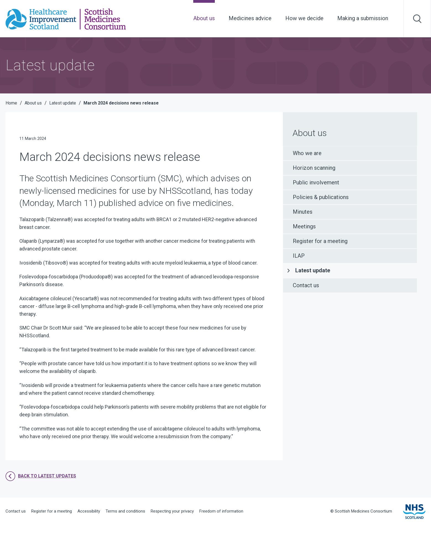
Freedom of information (221, 511)
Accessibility (88, 511)
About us (204, 18)
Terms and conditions (125, 511)
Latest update (312, 270)
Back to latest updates (41, 476)
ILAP (299, 255)
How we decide (304, 18)
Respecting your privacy (172, 511)
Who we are (307, 153)
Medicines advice (250, 18)
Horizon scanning (314, 167)
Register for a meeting (320, 241)
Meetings (304, 226)
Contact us (306, 285)
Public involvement (316, 182)
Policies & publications (321, 197)
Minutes (302, 211)
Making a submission (362, 18)
